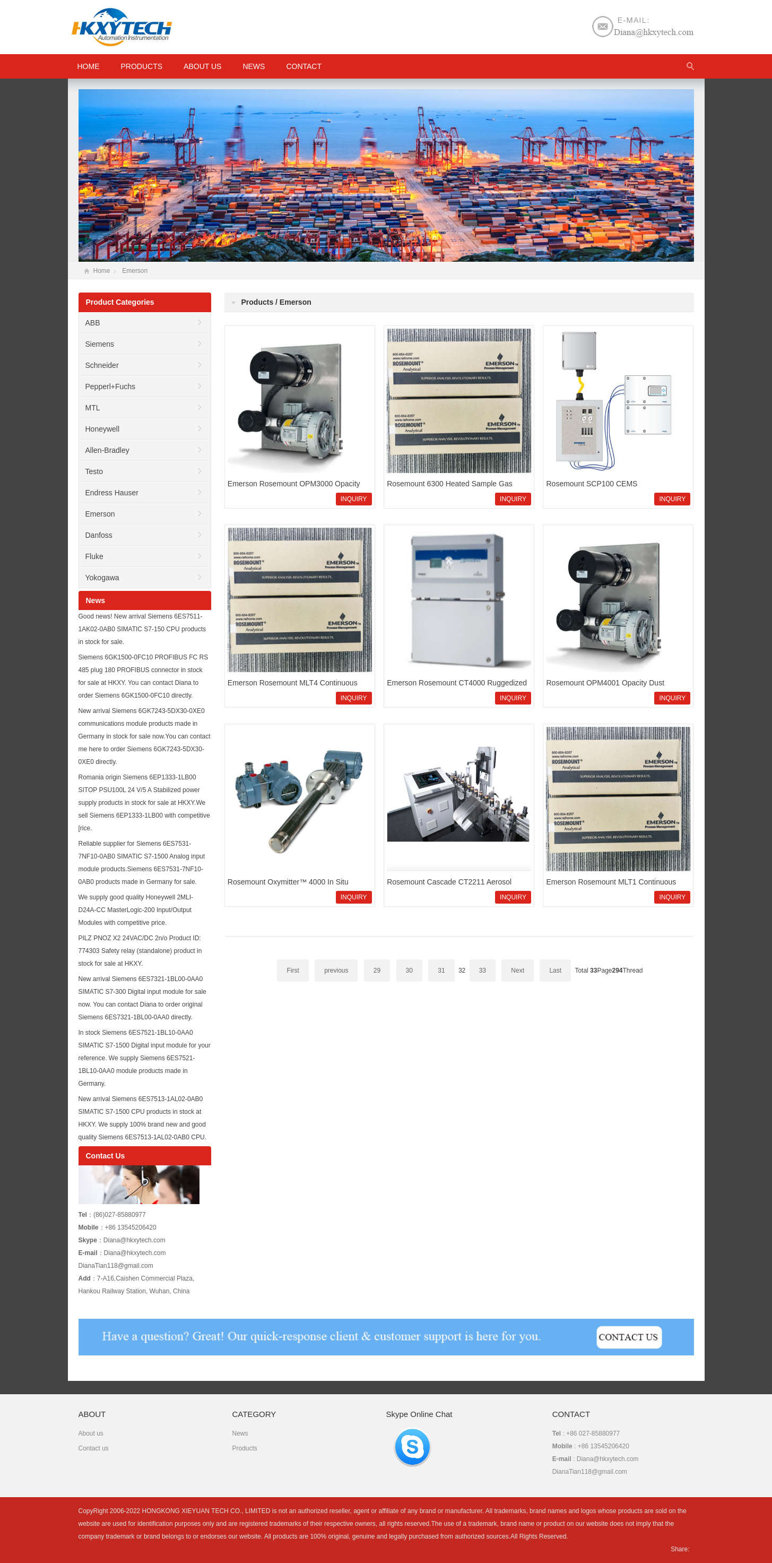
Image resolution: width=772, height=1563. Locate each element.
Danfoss (98, 535)
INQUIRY (354, 499)
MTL (92, 407)
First (293, 970)
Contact (304, 66)
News (253, 66)
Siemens (99, 344)
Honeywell (102, 429)
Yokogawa (102, 577)
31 (441, 970)
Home (101, 270)
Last (555, 970)
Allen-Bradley (107, 450)
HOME (88, 66)
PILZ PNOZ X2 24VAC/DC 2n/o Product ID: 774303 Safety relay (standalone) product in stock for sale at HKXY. (140, 950)
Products (142, 66)
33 (482, 970)
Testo (94, 471)
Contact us (94, 1448)
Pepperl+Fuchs (110, 386)
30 (409, 970)
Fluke (94, 556)
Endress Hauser (111, 492)
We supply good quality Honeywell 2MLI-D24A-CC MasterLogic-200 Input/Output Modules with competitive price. (136, 910)
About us (202, 66)
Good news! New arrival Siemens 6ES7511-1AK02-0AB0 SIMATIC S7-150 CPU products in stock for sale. (142, 629)
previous (336, 970)
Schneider (102, 365)
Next (517, 970)
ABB (92, 323)
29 (377, 970)
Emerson (135, 270)
